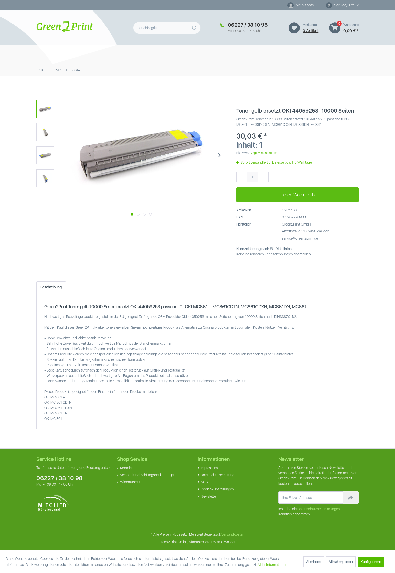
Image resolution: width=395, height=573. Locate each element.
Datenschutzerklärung (217, 475)
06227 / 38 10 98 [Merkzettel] (248, 25)
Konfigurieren (371, 562)
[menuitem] (303, 5)
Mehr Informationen (272, 565)
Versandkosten (232, 534)
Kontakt (125, 468)
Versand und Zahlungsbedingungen (147, 475)
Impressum (209, 468)
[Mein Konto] (302, 5)
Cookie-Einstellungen (217, 489)
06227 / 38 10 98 (59, 478)
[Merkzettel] (294, 28)
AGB (204, 482)
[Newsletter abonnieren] (351, 497)
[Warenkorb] (335, 28)
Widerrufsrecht (131, 482)
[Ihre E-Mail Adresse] (310, 497)
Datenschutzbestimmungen (318, 509)
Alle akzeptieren (341, 562)
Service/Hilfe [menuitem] (340, 5)
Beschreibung (51, 287)
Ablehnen (313, 562)
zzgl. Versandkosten (264, 153)
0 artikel (310, 30)
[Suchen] (195, 27)
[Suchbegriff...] (167, 28)
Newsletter (208, 496)
